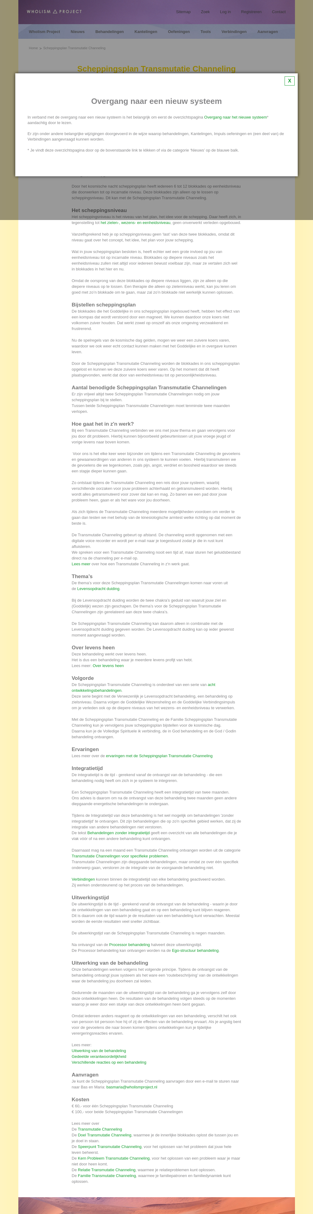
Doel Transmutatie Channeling (104, 1135)
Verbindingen (83, 879)
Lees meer (81, 564)
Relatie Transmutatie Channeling (107, 1170)
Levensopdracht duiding (98, 588)
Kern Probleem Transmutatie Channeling (114, 1158)
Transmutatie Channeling (100, 1129)
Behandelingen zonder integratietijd (118, 833)
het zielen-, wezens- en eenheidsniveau (135, 222)
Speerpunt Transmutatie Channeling (110, 1146)
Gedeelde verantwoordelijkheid (99, 1056)
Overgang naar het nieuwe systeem (235, 117)
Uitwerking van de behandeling (99, 1050)
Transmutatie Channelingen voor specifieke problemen (120, 856)
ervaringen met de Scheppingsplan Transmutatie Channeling (159, 756)
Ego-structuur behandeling (195, 950)
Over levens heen (108, 665)
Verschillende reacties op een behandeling (109, 1062)
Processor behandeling (129, 944)
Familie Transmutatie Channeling (107, 1175)
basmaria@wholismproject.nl (131, 1087)
